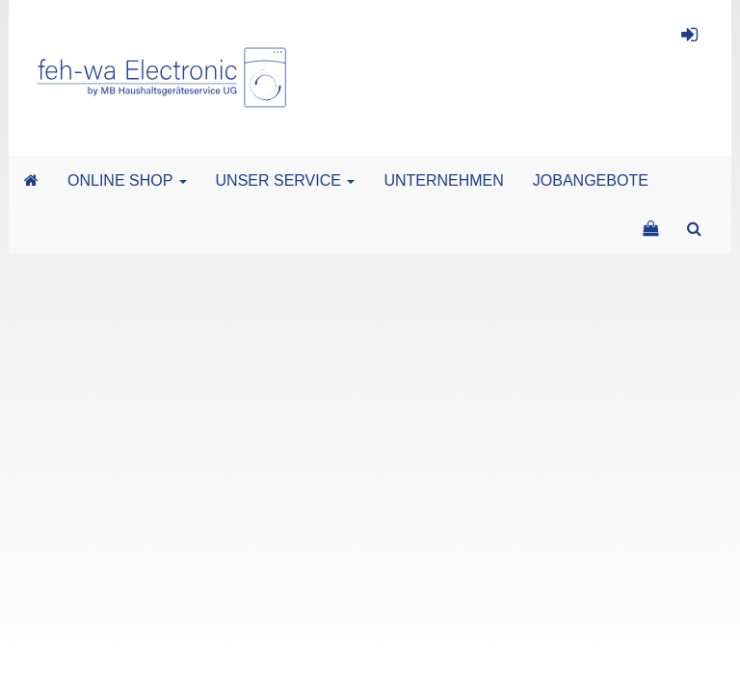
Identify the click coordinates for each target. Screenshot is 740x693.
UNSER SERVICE (286, 180)
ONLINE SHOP (127, 180)
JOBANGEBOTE (590, 180)
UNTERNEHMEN (443, 180)
